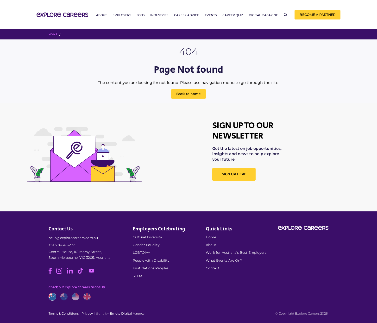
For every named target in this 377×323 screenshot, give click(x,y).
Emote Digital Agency (127, 313)
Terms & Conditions (64, 313)
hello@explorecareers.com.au (73, 238)
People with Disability (151, 260)
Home (211, 237)
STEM (137, 276)
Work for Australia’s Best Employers (236, 252)
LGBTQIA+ (141, 252)
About (101, 15)
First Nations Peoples (151, 268)
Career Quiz (232, 15)
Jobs (141, 15)
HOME (53, 34)
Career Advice (186, 15)
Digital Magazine (263, 15)
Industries (159, 15)
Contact (212, 268)
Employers (122, 15)
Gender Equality (146, 245)
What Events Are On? (224, 260)
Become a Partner (317, 15)
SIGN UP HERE (234, 174)
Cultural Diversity (147, 237)
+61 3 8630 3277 (62, 245)
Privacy (87, 313)
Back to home (188, 94)
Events (211, 15)
